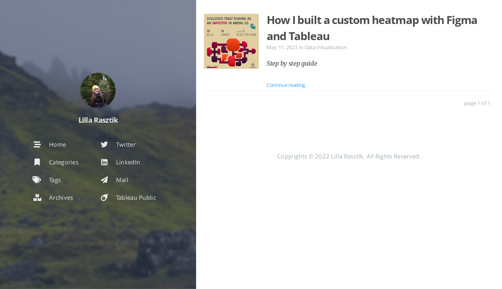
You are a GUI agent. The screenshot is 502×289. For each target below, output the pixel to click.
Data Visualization (326, 47)
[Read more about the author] (98, 90)
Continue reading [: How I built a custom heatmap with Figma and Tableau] (286, 84)
